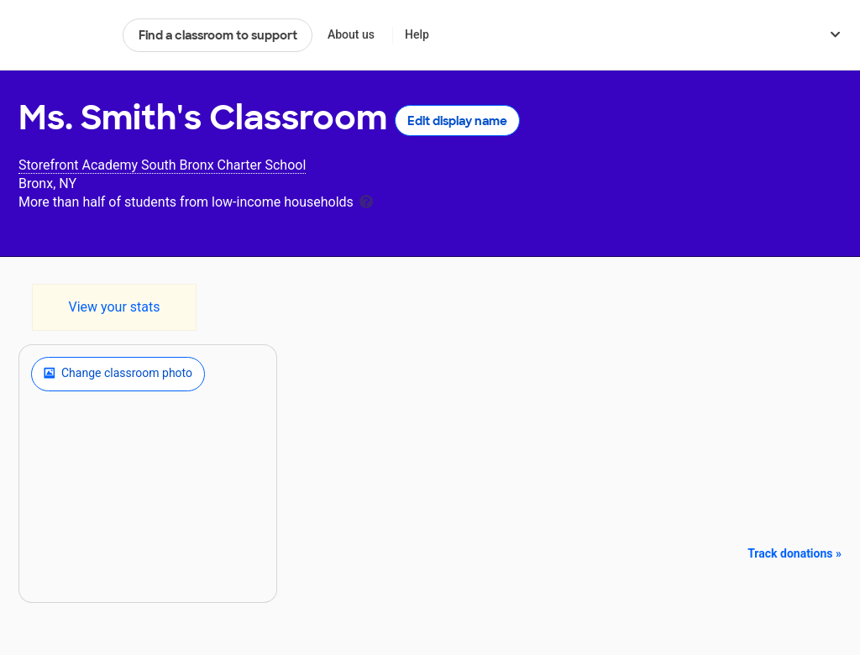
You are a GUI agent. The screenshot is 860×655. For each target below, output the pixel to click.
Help (417, 34)
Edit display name (457, 120)
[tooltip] (366, 200)
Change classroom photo (118, 373)
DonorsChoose (63, 35)
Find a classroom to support (218, 35)
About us (351, 34)
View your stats (114, 307)
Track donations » (794, 553)
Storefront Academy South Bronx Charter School (162, 165)
